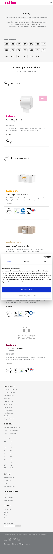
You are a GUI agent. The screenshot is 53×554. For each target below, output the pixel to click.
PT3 (12, 56)
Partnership (7, 509)
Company (7, 506)
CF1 (25, 44)
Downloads (7, 480)
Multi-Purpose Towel (10, 390)
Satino (6, 512)
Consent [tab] (9, 261)
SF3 (31, 56)
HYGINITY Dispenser (10, 433)
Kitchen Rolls (8, 407)
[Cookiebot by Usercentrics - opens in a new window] (43, 257)
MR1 (31, 50)
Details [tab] (26, 261)
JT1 (13, 50)
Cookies (45, 535)
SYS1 (37, 56)
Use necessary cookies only (26, 295)
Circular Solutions (9, 486)
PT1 (43, 50)
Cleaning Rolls (8, 401)
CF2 (31, 44)
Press (5, 515)
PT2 (6, 56)
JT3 (25, 50)
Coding (7, 438)
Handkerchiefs (8, 413)
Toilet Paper (7, 398)
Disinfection (7, 416)
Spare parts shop (9, 477)
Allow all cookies (26, 290)
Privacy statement (9, 535)
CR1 (37, 44)
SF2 (25, 56)
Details (9, 134)
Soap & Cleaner (9, 419)
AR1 (6, 44)
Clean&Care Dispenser (11, 430)
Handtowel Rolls (9, 395)
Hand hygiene (8, 498)
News (5, 483)
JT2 (19, 50)
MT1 (37, 50)
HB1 (6, 50)
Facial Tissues (8, 410)
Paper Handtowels (9, 393)
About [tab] (44, 261)
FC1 (44, 44)
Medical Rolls (8, 404)
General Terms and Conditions (32, 535)
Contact (6, 518)
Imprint (19, 535)
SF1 (19, 56)
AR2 (12, 44)
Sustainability (8, 500)
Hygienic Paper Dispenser (12, 427)
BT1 (19, 44)
